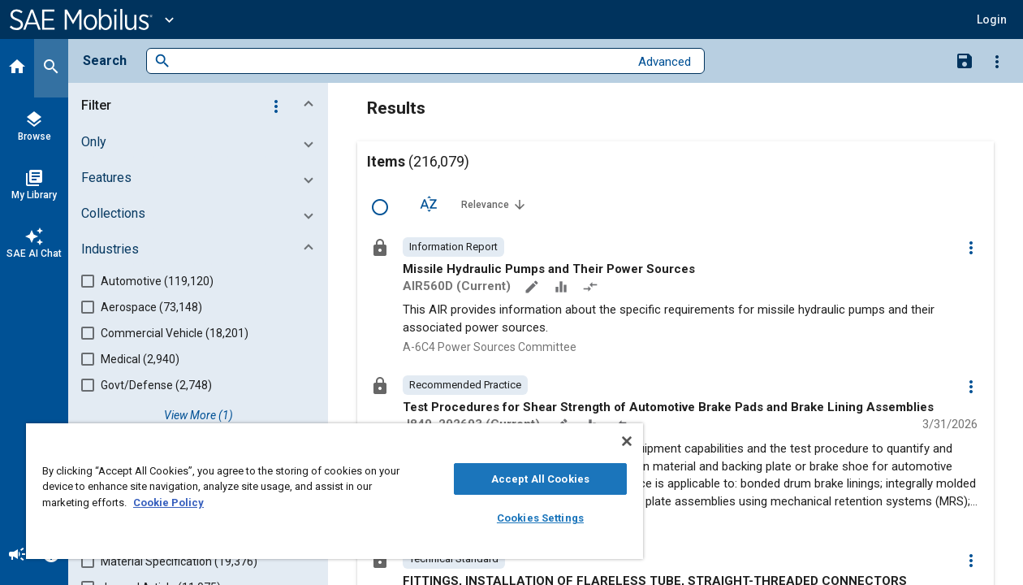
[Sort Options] (428, 204)
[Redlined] (592, 288)
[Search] (51, 68)
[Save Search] (964, 60)
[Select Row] (380, 207)
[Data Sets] (562, 288)
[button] (201, 105)
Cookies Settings (520, 518)
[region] (322, 491)
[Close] (602, 441)
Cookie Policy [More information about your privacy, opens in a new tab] (168, 502)
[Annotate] (533, 288)
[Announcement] (17, 555)
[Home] (17, 68)
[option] (453, 247)
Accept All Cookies (520, 479)
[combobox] (400, 61)
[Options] (997, 61)
